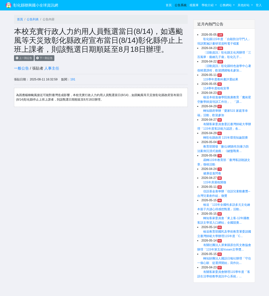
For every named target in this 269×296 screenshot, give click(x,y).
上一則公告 (24, 58)
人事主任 (51, 68)
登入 (259, 5)
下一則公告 (44, 58)
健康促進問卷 (212, 173)
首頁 (169, 5)
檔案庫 (194, 5)
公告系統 (181, 5)
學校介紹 (208, 5)
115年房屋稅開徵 (214, 182)
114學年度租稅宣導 (216, 88)
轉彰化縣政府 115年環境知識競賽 (225, 137)
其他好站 (244, 5)
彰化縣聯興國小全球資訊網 (35, 5)
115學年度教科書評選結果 (220, 79)
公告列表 (33, 19)
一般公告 (21, 68)
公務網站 (226, 5)
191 (72, 79)
